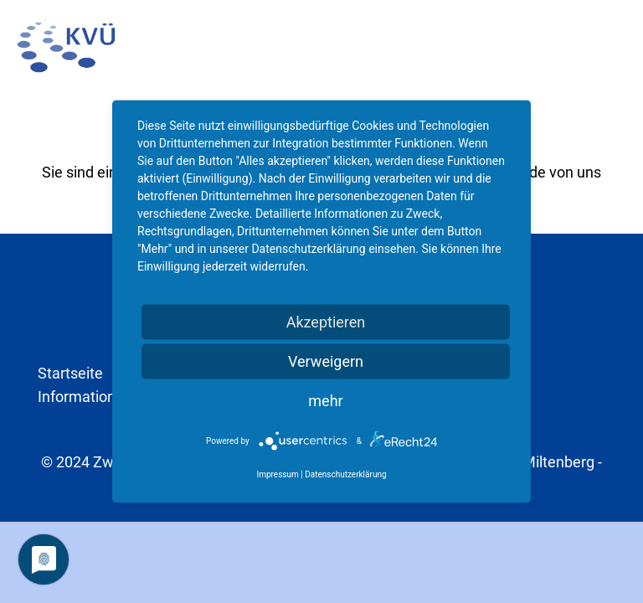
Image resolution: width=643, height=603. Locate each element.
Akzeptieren (326, 322)
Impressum (277, 474)
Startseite (70, 373)
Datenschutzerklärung (345, 474)
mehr (325, 401)
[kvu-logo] (66, 46)
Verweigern (325, 361)
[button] (616, 46)
